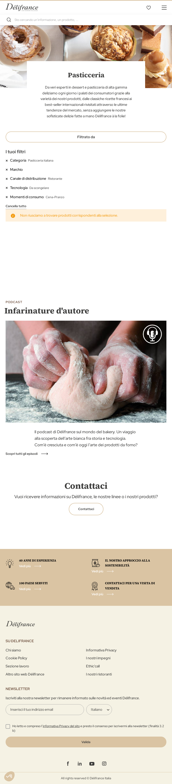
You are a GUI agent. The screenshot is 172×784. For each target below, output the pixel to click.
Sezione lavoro (17, 666)
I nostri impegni (98, 658)
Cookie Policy (16, 658)
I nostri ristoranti (99, 674)
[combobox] (86, 19)
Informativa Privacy (101, 650)
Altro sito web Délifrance (25, 674)
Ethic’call (93, 666)
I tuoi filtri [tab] (16, 152)
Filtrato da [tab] (86, 137)
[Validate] (86, 742)
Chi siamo (13, 650)
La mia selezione (148, 7)
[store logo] (22, 7)
